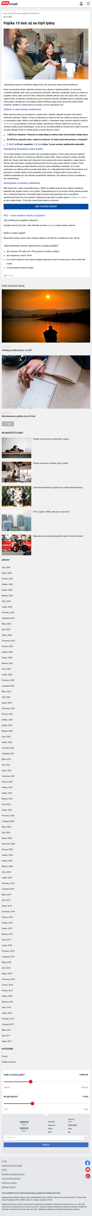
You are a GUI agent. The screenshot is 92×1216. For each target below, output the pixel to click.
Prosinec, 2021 (8, 748)
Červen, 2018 (7, 985)
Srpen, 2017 (7, 1041)
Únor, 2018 (6, 1007)
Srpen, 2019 (7, 906)
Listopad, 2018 (8, 957)
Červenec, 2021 (8, 776)
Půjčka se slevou (9, 1062)
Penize (5, 1056)
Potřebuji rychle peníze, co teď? (17, 350)
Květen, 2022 (7, 720)
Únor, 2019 (6, 940)
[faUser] (81, 4)
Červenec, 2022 (8, 708)
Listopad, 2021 (8, 753)
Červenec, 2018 (8, 979)
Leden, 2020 (7, 878)
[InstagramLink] (87, 1176)
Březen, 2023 (7, 663)
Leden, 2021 (7, 810)
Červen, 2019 (7, 917)
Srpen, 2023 (7, 635)
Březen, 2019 (7, 934)
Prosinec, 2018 (8, 951)
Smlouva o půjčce (9, 1183)
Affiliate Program (9, 1187)
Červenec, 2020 (8, 844)
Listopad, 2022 (8, 686)
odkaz (50, 225)
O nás (4, 1161)
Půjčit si (46, 1145)
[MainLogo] (10, 3)
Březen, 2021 (7, 799)
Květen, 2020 (7, 855)
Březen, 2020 (7, 866)
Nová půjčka (9, 123)
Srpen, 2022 (7, 703)
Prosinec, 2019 (8, 883)
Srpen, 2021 (7, 770)
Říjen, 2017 (6, 1030)
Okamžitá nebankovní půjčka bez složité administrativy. (58, 487)
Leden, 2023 (7, 674)
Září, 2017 (6, 1036)
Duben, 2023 (7, 658)
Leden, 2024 (7, 607)
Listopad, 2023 (8, 618)
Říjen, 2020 (6, 827)
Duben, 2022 (7, 725)
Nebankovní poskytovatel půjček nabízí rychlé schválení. (58, 536)
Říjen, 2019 (6, 894)
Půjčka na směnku (79, 197)
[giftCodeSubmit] (86, 1137)
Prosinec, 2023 (8, 612)
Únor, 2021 (6, 804)
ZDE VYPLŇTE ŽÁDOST (46, 206)
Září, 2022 (6, 697)
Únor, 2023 (6, 669)
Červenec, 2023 (8, 641)
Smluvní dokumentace (11, 1179)
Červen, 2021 (7, 782)
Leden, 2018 (7, 1013)
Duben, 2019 (7, 928)
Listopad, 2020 (8, 821)
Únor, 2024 (6, 601)
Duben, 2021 (7, 793)
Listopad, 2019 (8, 889)
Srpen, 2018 (7, 973)
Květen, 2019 (7, 923)
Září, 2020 (6, 832)
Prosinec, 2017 (8, 1019)
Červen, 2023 (7, 646)
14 (83, 1096)
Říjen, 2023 (6, 624)
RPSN (4, 1170)
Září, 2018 (6, 968)
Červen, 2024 (7, 579)
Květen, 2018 (7, 990)
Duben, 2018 (7, 996)
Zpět (8, 424)
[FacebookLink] (87, 1162)
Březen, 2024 (7, 595)
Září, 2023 (6, 629)
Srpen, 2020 (7, 838)
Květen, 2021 (7, 787)
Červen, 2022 (7, 714)
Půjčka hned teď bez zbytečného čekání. (51, 439)
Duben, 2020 (7, 861)
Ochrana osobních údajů (12, 1166)
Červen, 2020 (7, 849)
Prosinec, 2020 (8, 816)
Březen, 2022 (7, 731)
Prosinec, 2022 (8, 680)
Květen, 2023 (7, 652)
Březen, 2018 (7, 1002)
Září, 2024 (6, 567)
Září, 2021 (6, 765)
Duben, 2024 (7, 590)
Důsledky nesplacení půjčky (13, 1174)
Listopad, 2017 (8, 1024)
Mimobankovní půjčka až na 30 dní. (19, 416)
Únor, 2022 (6, 737)
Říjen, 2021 (6, 759)
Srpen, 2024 (7, 573)
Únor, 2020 (6, 872)
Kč (86, 1074)
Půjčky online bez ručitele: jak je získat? (51, 463)
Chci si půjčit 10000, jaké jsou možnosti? (51, 511)
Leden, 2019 (7, 945)
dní (86, 1096)
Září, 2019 (6, 900)
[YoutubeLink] (87, 1169)
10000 (82, 1074)
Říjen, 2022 (6, 691)
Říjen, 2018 (6, 962)
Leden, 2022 (7, 742)
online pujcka (10, 275)
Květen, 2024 (7, 584)
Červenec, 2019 (8, 911)
